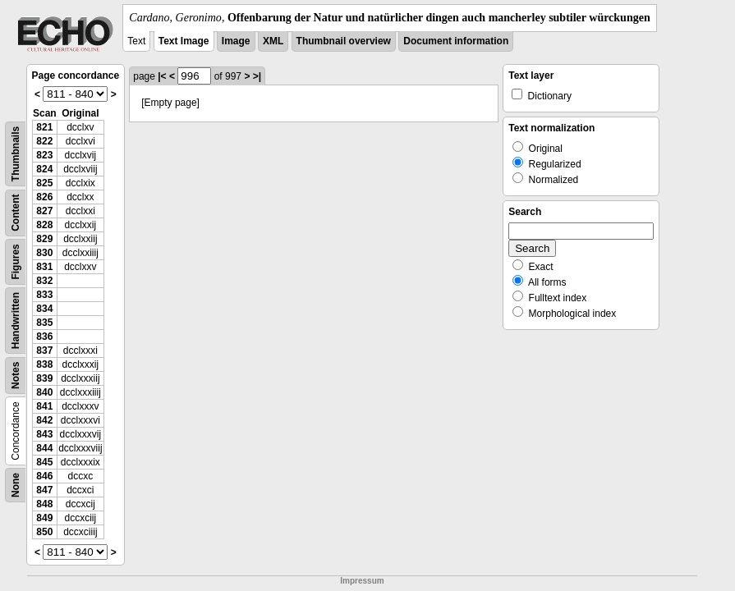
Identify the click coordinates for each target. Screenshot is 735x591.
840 (44, 392)
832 (44, 280)
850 (44, 532)
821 (44, 127)
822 (44, 141)
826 (44, 197)
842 (44, 420)
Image (236, 41)
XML (273, 41)
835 (44, 322)
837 (44, 350)
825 (44, 183)
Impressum (362, 580)
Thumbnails (15, 153)
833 (44, 294)
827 (44, 211)
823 (44, 155)
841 (44, 406)
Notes (15, 375)
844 (44, 448)
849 (44, 518)
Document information (455, 41)
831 (44, 267)
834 (44, 308)
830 (44, 253)
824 (44, 169)
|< (162, 76)
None (15, 485)
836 (44, 336)
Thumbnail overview (343, 41)
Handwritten (15, 320)
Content (15, 213)
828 (44, 225)
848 (44, 504)
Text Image (183, 41)
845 (44, 462)
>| (257, 76)
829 (44, 239)
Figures (15, 261)
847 (44, 490)
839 (44, 378)
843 (44, 434)
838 (44, 364)
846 (44, 476)
